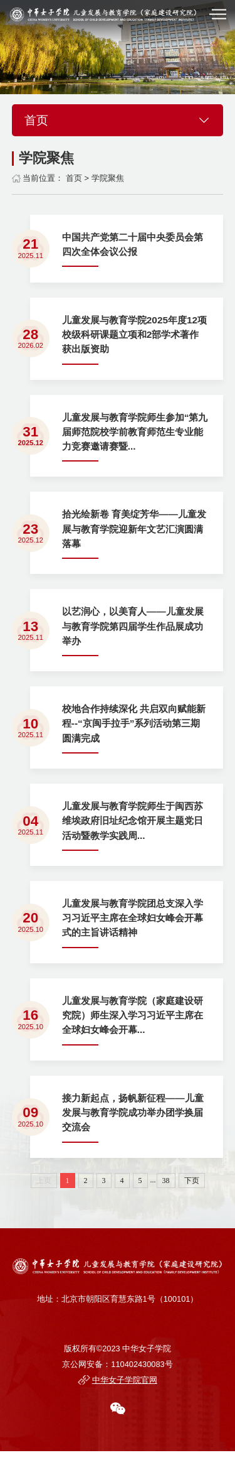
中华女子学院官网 (124, 1398)
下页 (191, 1199)
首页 (74, 178)
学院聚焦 (107, 178)
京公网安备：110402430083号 (117, 1383)
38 (166, 1199)
